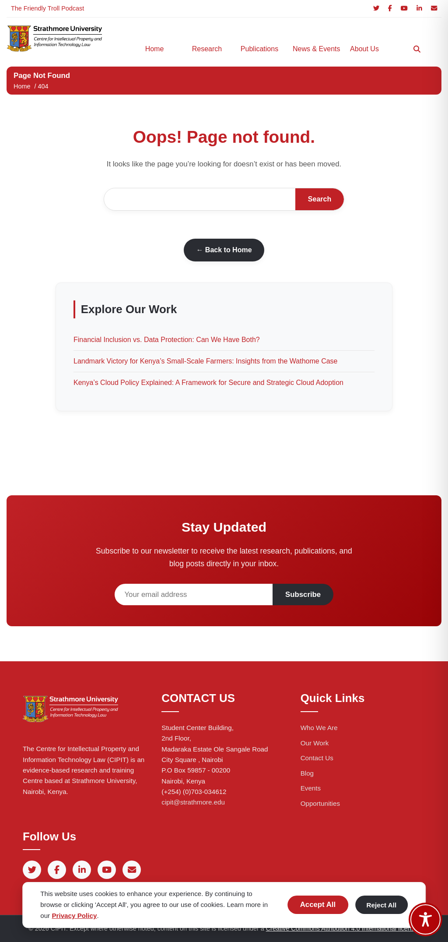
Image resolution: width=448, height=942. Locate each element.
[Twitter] (376, 9)
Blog (307, 773)
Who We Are (319, 727)
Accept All (318, 904)
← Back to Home (224, 250)
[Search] (416, 49)
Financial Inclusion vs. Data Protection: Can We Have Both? (167, 339)
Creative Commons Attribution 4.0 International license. (343, 928)
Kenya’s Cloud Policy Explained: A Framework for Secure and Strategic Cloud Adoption (208, 382)
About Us (364, 49)
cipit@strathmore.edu (193, 802)
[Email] (434, 9)
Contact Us (317, 758)
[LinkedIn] (419, 9)
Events (311, 788)
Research (207, 49)
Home (154, 49)
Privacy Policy (74, 915)
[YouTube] (404, 9)
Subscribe (303, 594)
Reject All (382, 905)
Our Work (315, 743)
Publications (259, 49)
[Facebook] (390, 9)
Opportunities (320, 803)
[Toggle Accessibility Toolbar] (425, 919)
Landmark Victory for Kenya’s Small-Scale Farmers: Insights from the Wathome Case (205, 361)
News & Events (314, 49)
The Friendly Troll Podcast (47, 8)
